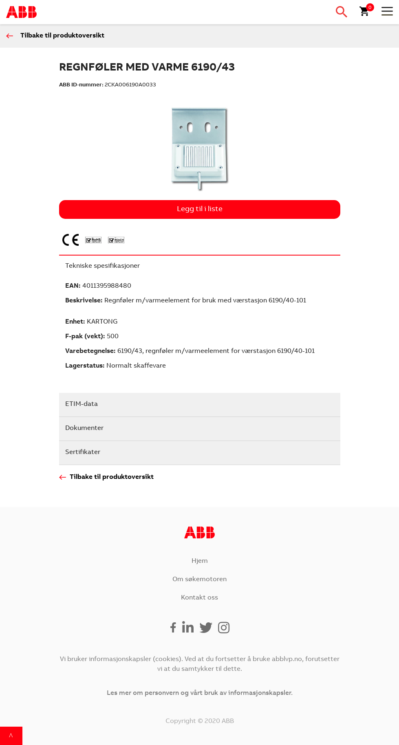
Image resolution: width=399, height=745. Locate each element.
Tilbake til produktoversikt (62, 36)
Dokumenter (84, 428)
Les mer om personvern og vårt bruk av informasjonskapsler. (200, 693)
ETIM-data (81, 404)
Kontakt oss (199, 598)
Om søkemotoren (199, 579)
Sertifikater (82, 452)
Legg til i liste (200, 209)
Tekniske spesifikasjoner (102, 266)
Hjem (200, 561)
